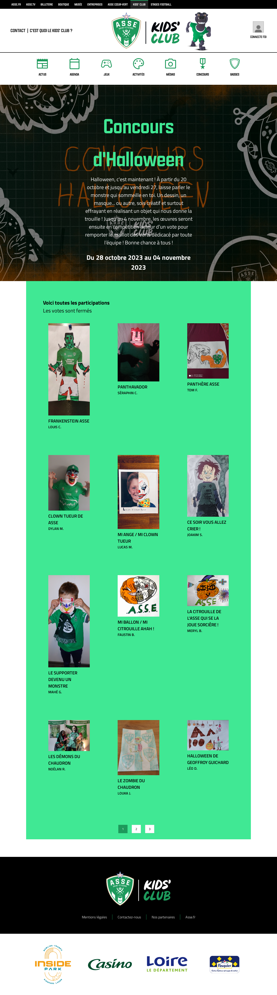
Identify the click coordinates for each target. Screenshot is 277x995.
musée (78, 4)
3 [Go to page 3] (150, 829)
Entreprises (95, 4)
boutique (63, 4)
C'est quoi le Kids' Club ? (51, 30)
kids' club (139, 4)
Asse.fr (190, 917)
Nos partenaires (163, 917)
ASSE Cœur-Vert (118, 4)
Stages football (161, 4)
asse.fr (16, 4)
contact (18, 30)
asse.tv (30, 4)
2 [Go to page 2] (136, 829)
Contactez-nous (129, 917)
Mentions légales (94, 917)
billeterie (47, 4)
